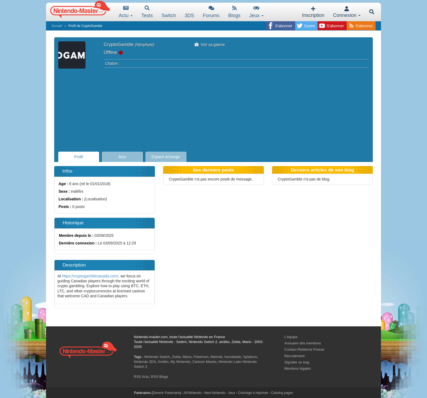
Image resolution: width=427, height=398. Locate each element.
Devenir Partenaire (166, 393)
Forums (211, 11)
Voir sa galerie (210, 44)
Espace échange (165, 157)
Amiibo (163, 362)
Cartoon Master (204, 362)
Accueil (56, 26)
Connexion (347, 12)
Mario (187, 357)
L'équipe (291, 337)
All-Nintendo (192, 393)
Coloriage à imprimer (253, 393)
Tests (147, 11)
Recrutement (294, 356)
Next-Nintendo (214, 393)
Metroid (216, 357)
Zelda (176, 357)
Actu (126, 11)
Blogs (234, 11)
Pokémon (201, 357)
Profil (78, 157)
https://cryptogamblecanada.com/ (90, 276)
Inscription (313, 12)
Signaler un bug (296, 362)
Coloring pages (282, 393)
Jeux (256, 11)
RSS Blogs (159, 377)
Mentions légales (297, 368)
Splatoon (250, 357)
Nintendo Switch (157, 357)
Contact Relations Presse (304, 349)
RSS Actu (141, 377)
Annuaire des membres (302, 343)
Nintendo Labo (230, 362)
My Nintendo (180, 362)
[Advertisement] (213, 108)
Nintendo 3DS (145, 362)
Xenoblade (232, 357)
